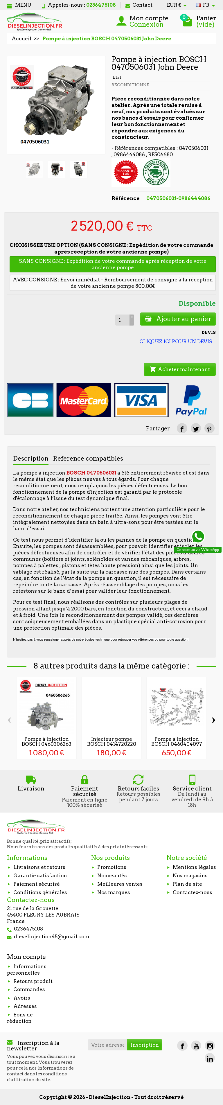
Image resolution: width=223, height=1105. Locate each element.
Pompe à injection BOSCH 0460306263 (46, 741)
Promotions (111, 867)
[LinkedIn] (210, 1058)
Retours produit (33, 981)
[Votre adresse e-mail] (107, 1044)
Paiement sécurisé (36, 884)
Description (30, 458)
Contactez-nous (192, 892)
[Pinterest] (209, 428)
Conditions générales (40, 892)
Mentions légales (194, 867)
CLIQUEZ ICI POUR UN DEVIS (175, 341)
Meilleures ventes (120, 884)
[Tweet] (196, 428)
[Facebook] (182, 1046)
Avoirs (21, 998)
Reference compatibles (88, 458)
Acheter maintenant (180, 369)
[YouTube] (196, 1046)
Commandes (29, 989)
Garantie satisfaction (40, 875)
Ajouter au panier (178, 319)
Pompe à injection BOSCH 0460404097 (176, 741)
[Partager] (182, 428)
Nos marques (113, 892)
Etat (117, 77)
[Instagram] (210, 1046)
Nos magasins (190, 875)
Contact (138, 5)
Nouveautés (112, 875)
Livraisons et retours (39, 867)
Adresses (25, 1006)
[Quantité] (122, 320)
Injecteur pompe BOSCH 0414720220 (111, 741)
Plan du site (187, 884)
